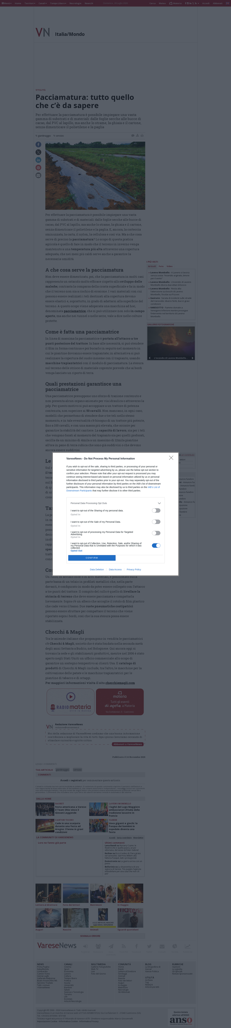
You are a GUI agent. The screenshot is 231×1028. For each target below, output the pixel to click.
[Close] (172, 459)
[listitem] (115, 503)
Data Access (115, 569)
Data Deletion (97, 569)
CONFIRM (92, 558)
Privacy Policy (134, 569)
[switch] (156, 510)
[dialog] (116, 514)
